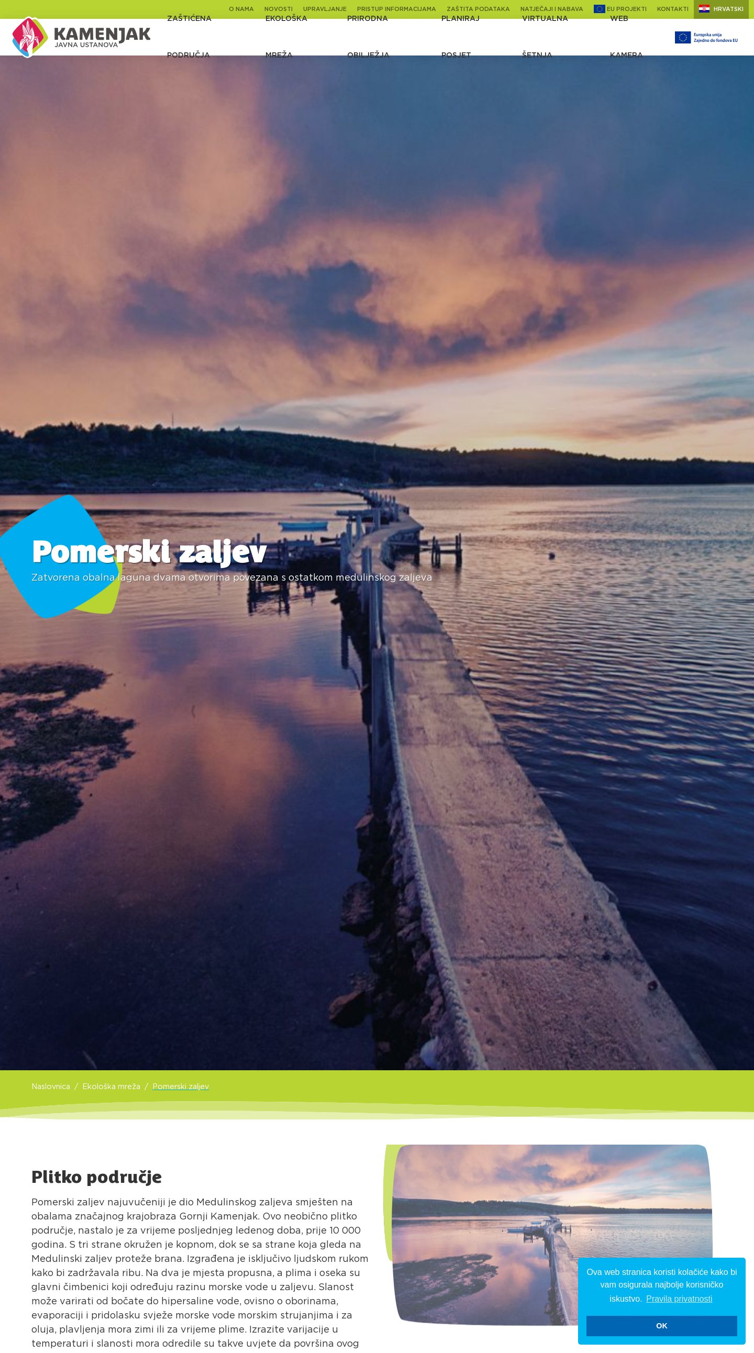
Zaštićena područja (189, 37)
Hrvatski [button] (721, 9)
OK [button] (662, 1326)
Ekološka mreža (286, 37)
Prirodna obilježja (368, 37)
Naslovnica (50, 1087)
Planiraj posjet (460, 37)
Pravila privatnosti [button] (679, 1298)
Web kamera (626, 37)
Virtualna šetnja (545, 37)
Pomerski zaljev (180, 1087)
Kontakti (673, 9)
